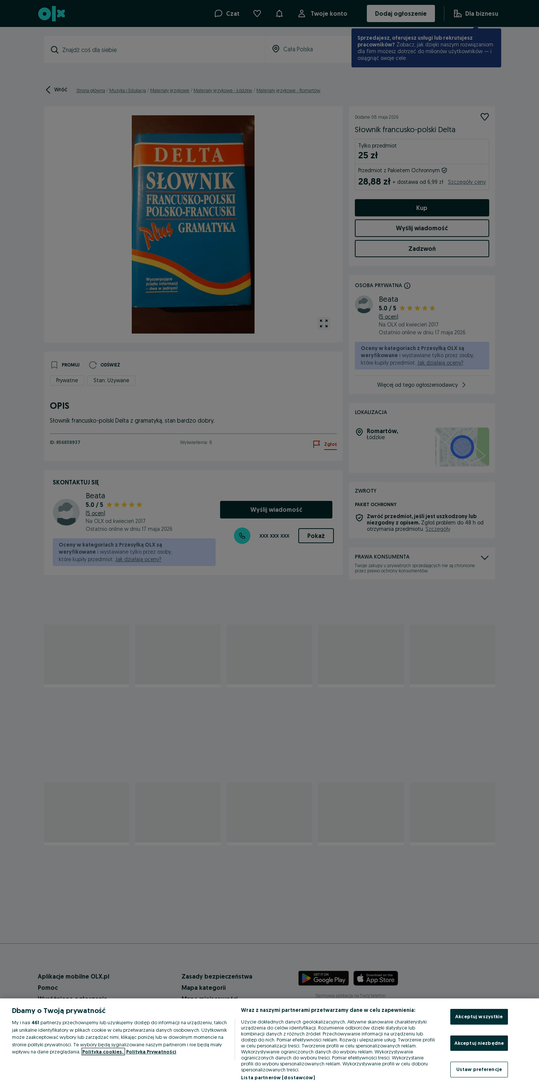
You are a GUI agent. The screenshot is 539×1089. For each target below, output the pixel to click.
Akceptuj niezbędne (479, 1043)
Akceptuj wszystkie (479, 1016)
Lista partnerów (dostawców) (278, 1077)
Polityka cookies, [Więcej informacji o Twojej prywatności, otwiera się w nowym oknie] (103, 1052)
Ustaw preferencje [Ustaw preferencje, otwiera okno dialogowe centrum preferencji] (479, 1069)
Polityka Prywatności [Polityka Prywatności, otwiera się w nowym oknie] (151, 1052)
